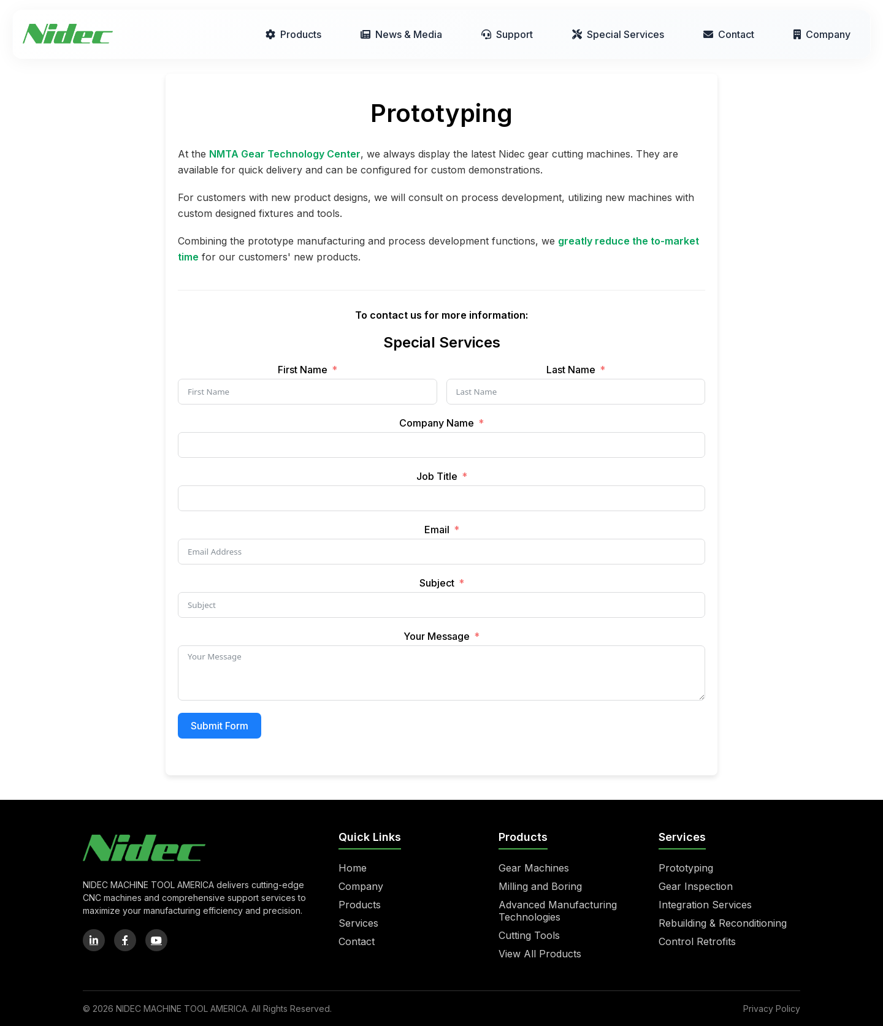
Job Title (436, 476)
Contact (728, 34)
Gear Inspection (696, 886)
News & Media (401, 34)
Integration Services (705, 905)
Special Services (618, 34)
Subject (436, 583)
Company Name (436, 423)
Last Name (570, 369)
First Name (302, 369)
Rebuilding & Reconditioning (723, 923)
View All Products (540, 954)
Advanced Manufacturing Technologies (558, 911)
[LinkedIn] (94, 940)
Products (293, 34)
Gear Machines (534, 868)
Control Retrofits (697, 941)
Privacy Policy (771, 1008)
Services (358, 923)
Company (822, 34)
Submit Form (219, 726)
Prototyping (686, 868)
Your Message (436, 636)
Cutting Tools (529, 935)
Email (436, 529)
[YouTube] (156, 940)
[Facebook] (125, 940)
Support (507, 34)
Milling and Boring (540, 886)
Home (352, 868)
